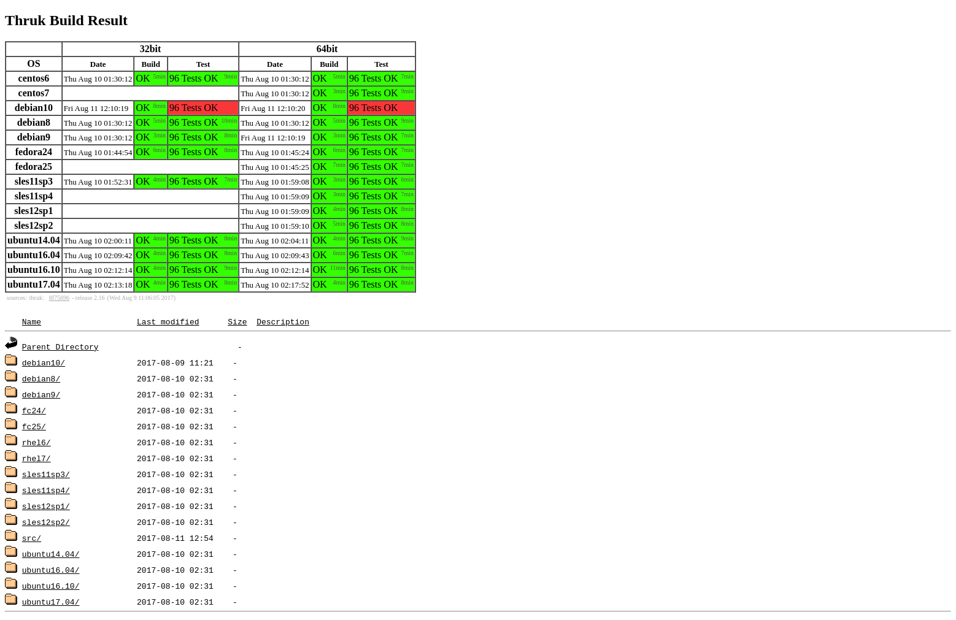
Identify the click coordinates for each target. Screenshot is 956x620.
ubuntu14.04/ (51, 553)
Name (31, 321)
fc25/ (34, 426)
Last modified (168, 321)
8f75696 (59, 297)
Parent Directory (60, 346)
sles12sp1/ (46, 505)
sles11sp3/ (46, 474)
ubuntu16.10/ (51, 585)
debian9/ (41, 394)
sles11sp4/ (46, 490)
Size (237, 321)
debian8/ (41, 378)
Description (282, 321)
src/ (31, 537)
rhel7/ (36, 458)
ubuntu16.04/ (51, 569)
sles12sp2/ (46, 521)
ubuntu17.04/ (51, 601)
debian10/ (43, 362)
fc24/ (34, 410)
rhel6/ (36, 442)
